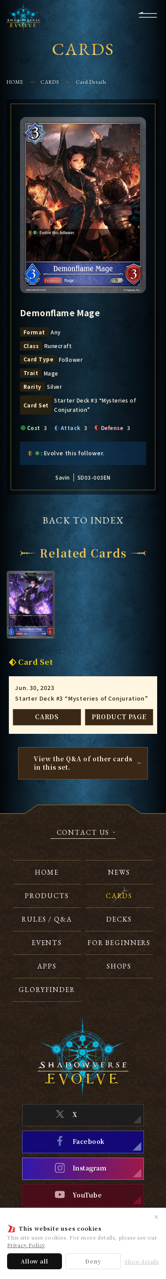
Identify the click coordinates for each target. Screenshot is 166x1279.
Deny (93, 1261)
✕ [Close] (156, 1216)
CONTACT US (83, 833)
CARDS (50, 81)
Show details (141, 1261)
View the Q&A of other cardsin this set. (83, 762)
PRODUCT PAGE (119, 716)
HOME (15, 81)
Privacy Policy (26, 1244)
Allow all (34, 1261)
